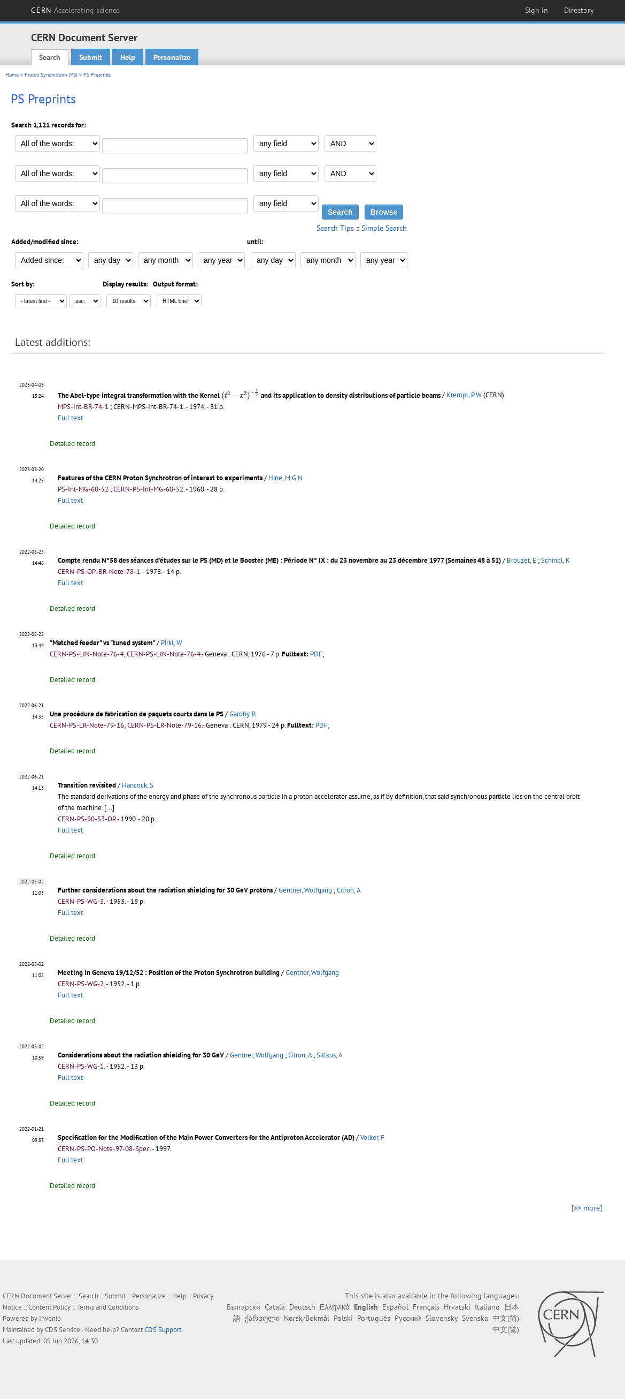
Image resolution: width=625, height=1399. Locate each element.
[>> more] (587, 1208)
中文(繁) (505, 1329)
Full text (70, 417)
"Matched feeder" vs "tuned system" (102, 642)
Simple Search (384, 228)
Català (275, 1307)
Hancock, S (137, 785)
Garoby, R (242, 714)
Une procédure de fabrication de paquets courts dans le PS (136, 714)
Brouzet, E (521, 560)
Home (12, 74)
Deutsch (302, 1307)
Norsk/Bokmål (306, 1318)
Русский (408, 1318)
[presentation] (240, 394)
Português (373, 1318)
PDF (316, 654)
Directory (579, 10)
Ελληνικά (335, 1307)
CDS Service (62, 1329)
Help (127, 57)
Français (426, 1307)
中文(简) (505, 1318)
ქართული (262, 1318)
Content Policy (49, 1307)
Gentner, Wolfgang (305, 890)
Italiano (487, 1307)
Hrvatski (457, 1307)
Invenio (50, 1318)
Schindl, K (555, 560)
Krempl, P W (464, 395)
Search (49, 57)
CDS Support (162, 1329)
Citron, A (349, 890)
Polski (343, 1318)
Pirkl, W (171, 642)
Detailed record (72, 443)
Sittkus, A (330, 1055)
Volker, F (372, 1137)
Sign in (536, 10)
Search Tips (335, 228)
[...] (109, 807)
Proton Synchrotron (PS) (51, 74)
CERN (75, 10)
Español (395, 1307)
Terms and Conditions (107, 1307)
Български (243, 1307)
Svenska (475, 1318)
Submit (90, 57)
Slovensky (442, 1318)
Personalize (171, 57)
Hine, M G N (285, 477)
